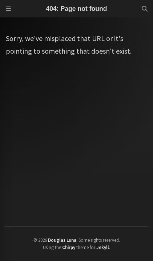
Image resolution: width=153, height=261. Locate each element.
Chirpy (68, 247)
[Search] (144, 9)
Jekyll (102, 247)
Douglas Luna (62, 240)
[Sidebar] (8, 9)
